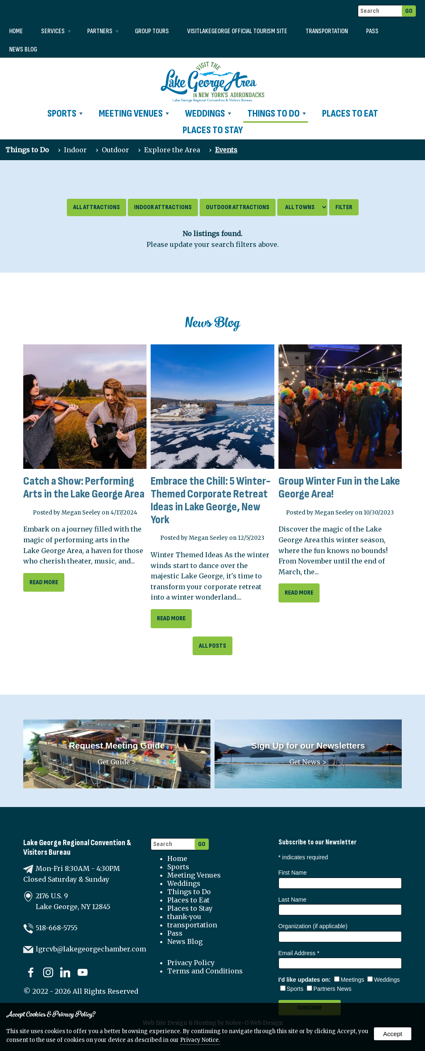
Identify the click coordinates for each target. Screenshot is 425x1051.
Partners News (329, 988)
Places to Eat (350, 113)
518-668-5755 (57, 928)
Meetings (349, 979)
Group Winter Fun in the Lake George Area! (339, 487)
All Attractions (96, 207)
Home (16, 31)
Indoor (75, 150)
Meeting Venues (134, 113)
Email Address (299, 953)
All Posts (212, 646)
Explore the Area (172, 150)
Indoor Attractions (163, 207)
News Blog (23, 50)
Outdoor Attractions (237, 207)
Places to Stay (213, 130)
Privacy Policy (191, 962)
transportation (326, 31)
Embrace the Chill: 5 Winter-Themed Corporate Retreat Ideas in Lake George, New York (211, 500)
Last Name (292, 899)
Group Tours (152, 31)
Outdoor (115, 150)
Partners (103, 31)
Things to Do (276, 113)
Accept (392, 1033)
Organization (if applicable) (313, 926)
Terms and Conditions (205, 971)
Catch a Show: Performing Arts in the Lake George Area (83, 487)
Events (226, 150)
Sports (65, 113)
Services (56, 31)
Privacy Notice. (200, 1040)
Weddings (208, 113)
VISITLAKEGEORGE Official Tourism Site (237, 31)
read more (43, 582)
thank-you (184, 916)
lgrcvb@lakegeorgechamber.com (91, 949)
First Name (292, 872)
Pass (372, 31)
